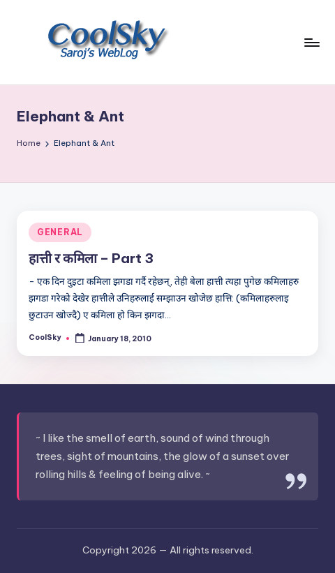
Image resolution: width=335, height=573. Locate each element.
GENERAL (60, 232)
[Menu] (311, 42)
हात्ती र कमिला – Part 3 (91, 258)
